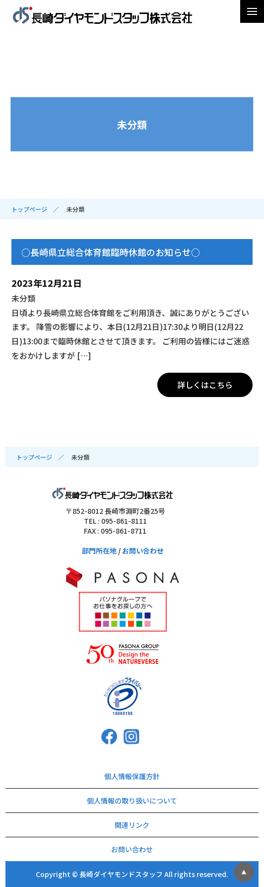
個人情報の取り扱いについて (132, 801)
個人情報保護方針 (132, 776)
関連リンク (132, 825)
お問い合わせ (143, 551)
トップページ (29, 209)
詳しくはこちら (205, 385)
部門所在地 (99, 551)
